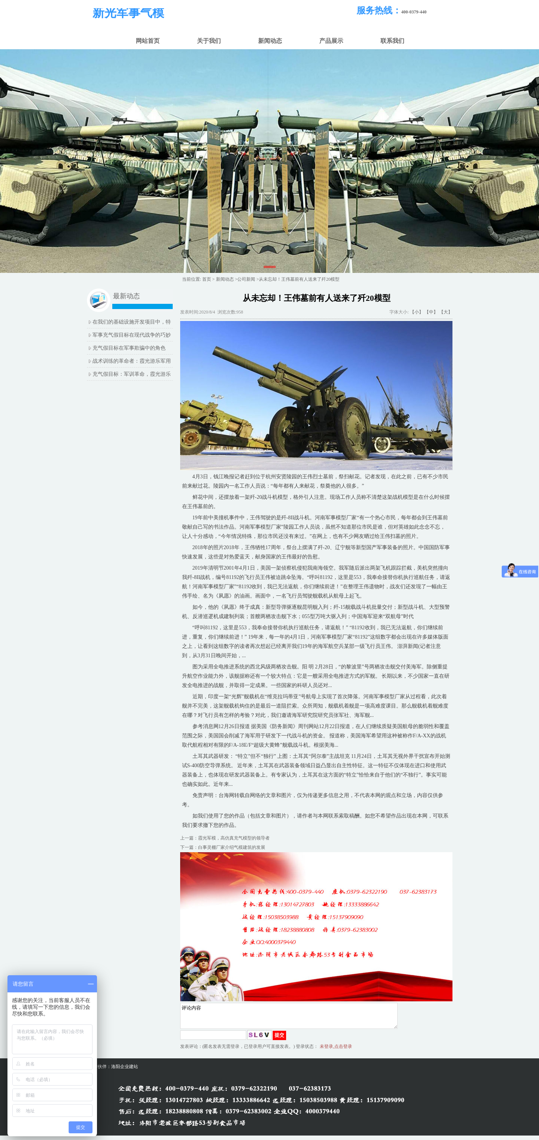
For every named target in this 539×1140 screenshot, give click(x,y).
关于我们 (209, 41)
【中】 (431, 312)
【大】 (445, 312)
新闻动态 (270, 41)
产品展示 (331, 41)
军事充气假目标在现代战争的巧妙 (132, 335)
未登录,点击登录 (336, 1051)
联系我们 (392, 41)
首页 (206, 279)
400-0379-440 (414, 12)
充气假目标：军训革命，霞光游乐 (132, 374)
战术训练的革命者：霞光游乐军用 (132, 361)
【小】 (416, 312)
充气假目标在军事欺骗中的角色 (129, 348)
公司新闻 (246, 279)
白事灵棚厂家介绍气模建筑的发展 (231, 847)
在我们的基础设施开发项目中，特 (132, 322)
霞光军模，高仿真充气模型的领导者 (234, 838)
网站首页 (148, 41)
